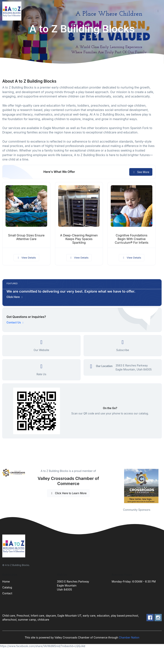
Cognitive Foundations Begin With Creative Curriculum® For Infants (131, 239)
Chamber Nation (129, 637)
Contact (7, 593)
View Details (26, 257)
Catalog (7, 587)
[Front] (12, 11)
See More (140, 172)
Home (6, 581)
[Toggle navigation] (158, 11)
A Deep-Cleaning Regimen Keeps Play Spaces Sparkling (79, 239)
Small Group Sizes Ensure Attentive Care (26, 237)
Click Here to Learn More (68, 493)
